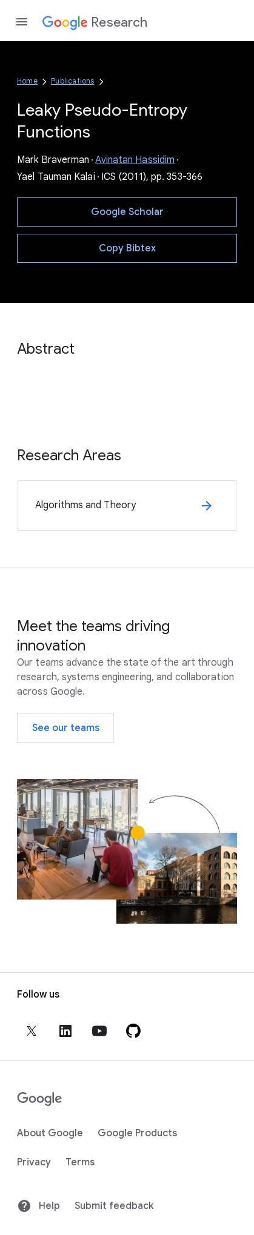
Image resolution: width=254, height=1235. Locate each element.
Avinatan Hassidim (135, 160)
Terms (80, 1162)
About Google (50, 1133)
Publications (72, 80)
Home (27, 80)
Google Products (137, 1133)
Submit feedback (114, 1206)
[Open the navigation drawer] (21, 21)
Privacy (34, 1162)
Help (38, 1206)
